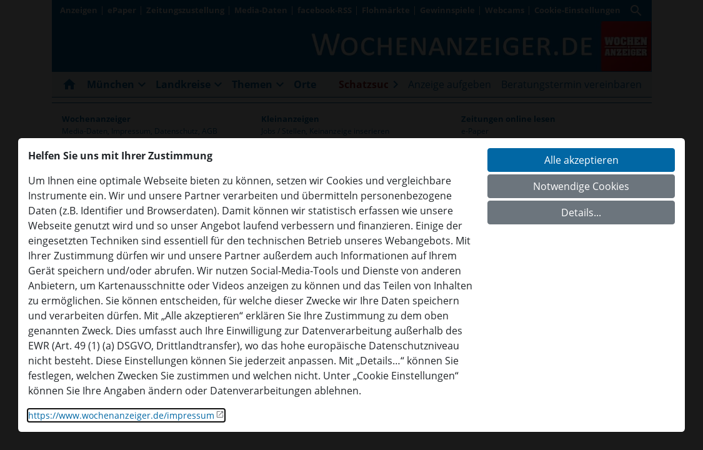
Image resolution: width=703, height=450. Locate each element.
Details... (581, 212)
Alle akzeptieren (581, 160)
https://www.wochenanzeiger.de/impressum (121, 415)
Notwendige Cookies (581, 186)
